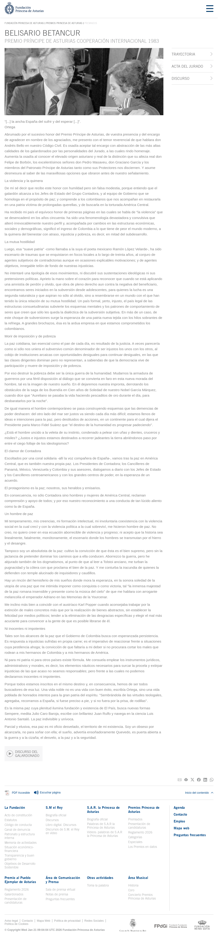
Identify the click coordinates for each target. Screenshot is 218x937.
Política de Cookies (16, 924)
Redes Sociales (94, 920)
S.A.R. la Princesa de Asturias (103, 809)
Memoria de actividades (21, 842)
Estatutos (11, 820)
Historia (133, 885)
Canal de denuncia (17, 829)
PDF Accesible (21, 792)
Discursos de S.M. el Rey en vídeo (62, 831)
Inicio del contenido (199, 792)
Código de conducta (18, 825)
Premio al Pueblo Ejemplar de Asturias (20, 880)
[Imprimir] (186, 780)
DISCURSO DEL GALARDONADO (22, 754)
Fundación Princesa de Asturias (24, 23)
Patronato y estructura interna (20, 836)
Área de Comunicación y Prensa (63, 880)
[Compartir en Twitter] (192, 780)
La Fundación (15, 807)
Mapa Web (43, 920)
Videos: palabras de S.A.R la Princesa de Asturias (104, 834)
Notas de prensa (57, 894)
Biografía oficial (56, 815)
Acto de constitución (18, 815)
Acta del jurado (187, 66)
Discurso (180, 78)
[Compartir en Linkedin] (205, 780)
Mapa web (181, 828)
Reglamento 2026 (140, 832)
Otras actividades (100, 878)
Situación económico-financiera (19, 849)
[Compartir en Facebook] (199, 780)
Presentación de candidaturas (139, 825)
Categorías (135, 837)
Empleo (179, 821)
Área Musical (138, 878)
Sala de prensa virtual (60, 889)
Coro (131, 890)
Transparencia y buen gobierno (19, 857)
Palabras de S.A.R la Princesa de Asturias (101, 825)
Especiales (135, 842)
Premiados (135, 819)
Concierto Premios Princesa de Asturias (142, 896)
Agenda (179, 807)
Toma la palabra (98, 885)
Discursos (52, 820)
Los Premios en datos (142, 847)
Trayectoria (183, 54)
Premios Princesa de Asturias (64, 23)
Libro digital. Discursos (61, 825)
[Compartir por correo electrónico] (179, 780)
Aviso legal (11, 920)
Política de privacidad (67, 920)
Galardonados (14, 894)
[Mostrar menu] (209, 9)
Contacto (180, 814)
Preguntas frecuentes (60, 899)
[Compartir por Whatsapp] (211, 780)
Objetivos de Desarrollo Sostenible (20, 865)
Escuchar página (47, 793)
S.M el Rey (54, 807)
